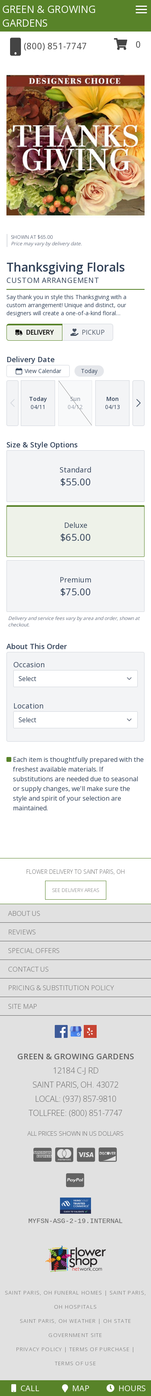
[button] (127, 47)
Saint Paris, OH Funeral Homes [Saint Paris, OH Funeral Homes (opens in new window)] (54, 1292)
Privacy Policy (39, 1349)
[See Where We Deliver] (75, 890)
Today (89, 371)
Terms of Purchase (99, 1349)
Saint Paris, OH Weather (58, 1320)
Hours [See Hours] (126, 1388)
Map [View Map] (75, 1388)
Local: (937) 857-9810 (75, 1098)
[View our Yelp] (90, 1035)
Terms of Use (76, 1363)
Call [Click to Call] (25, 1388)
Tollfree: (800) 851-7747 (75, 1112)
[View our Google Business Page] (75, 1035)
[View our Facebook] (61, 1035)
